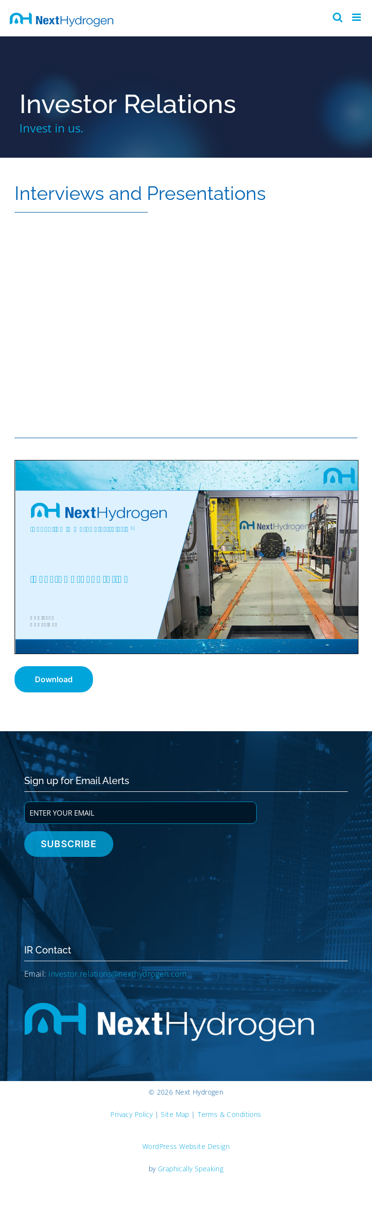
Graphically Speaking (190, 1168)
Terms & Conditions (230, 1114)
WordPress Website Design (186, 1146)
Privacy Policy (131, 1114)
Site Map (175, 1114)
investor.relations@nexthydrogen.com (117, 973)
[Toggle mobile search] (337, 17)
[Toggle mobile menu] (357, 17)
